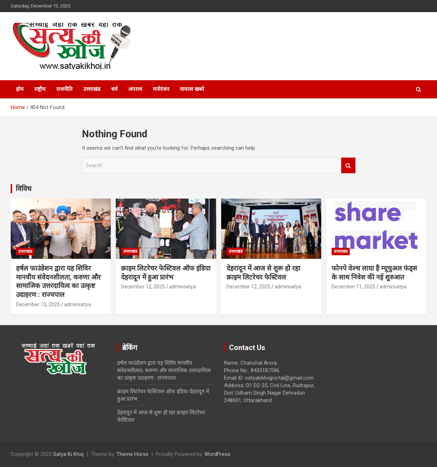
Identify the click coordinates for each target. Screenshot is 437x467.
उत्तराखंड (91, 89)
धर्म (114, 89)
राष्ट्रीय (40, 89)
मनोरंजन (161, 89)
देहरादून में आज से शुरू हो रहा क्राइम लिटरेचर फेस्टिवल (263, 272)
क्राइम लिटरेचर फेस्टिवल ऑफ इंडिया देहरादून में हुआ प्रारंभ (165, 272)
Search (348, 166)
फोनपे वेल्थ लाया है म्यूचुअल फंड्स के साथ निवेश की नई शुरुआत (374, 272)
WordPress (217, 454)
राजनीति (64, 89)
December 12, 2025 (38, 304)
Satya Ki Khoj (68, 454)
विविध (23, 188)
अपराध (135, 89)
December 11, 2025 (353, 286)
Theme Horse (132, 454)
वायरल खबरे (192, 89)
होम (20, 89)
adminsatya (77, 304)
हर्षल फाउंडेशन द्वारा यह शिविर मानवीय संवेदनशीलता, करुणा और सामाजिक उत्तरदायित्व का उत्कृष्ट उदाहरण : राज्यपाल (58, 281)
